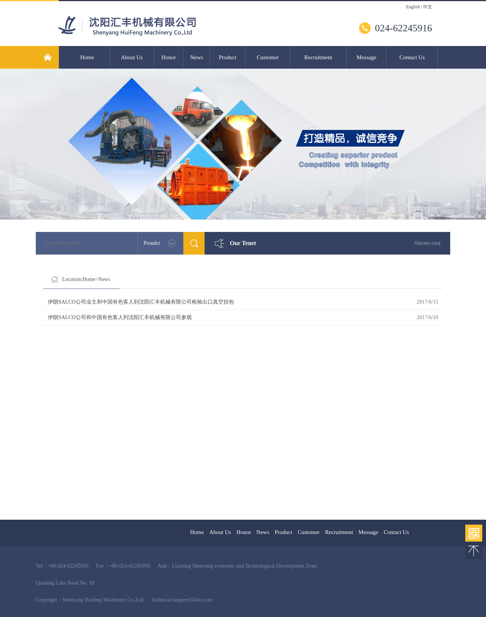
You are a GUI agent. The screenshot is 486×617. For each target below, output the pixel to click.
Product (228, 57)
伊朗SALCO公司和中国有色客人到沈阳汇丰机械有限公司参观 (120, 317)
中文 (427, 6)
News (196, 57)
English (413, 6)
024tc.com (201, 600)
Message (366, 57)
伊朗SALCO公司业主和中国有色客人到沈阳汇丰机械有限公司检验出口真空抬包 (141, 302)
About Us (132, 57)
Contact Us (412, 57)
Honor (168, 57)
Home (87, 57)
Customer (268, 57)
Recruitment (318, 57)
